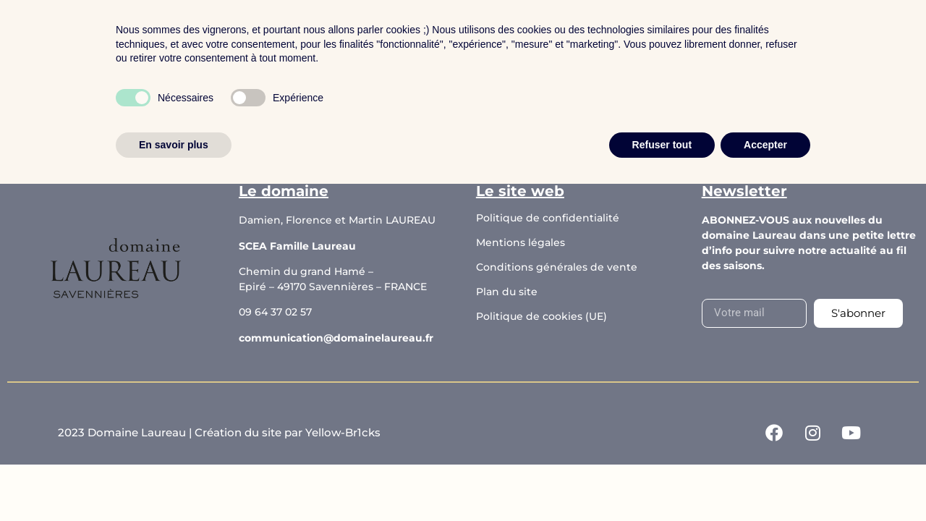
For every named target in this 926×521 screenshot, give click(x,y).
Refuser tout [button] (662, 481)
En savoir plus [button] (173, 481)
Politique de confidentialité (547, 217)
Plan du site (507, 291)
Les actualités (539, 39)
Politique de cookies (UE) (541, 316)
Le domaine (435, 39)
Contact (632, 39)
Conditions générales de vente (556, 267)
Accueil (266, 39)
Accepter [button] (765, 481)
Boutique (343, 39)
